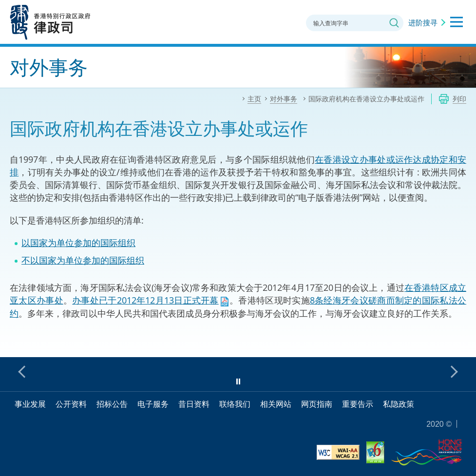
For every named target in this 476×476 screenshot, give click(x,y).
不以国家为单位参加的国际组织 (82, 260)
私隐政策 (398, 404)
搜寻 (394, 23)
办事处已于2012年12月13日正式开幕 (145, 300)
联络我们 (234, 404)
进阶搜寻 (423, 22)
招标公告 (112, 404)
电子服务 (153, 404)
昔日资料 (193, 404)
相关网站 (275, 404)
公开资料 (71, 404)
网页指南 (316, 404)
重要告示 (357, 404)
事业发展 (30, 404)
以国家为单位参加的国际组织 (78, 242)
